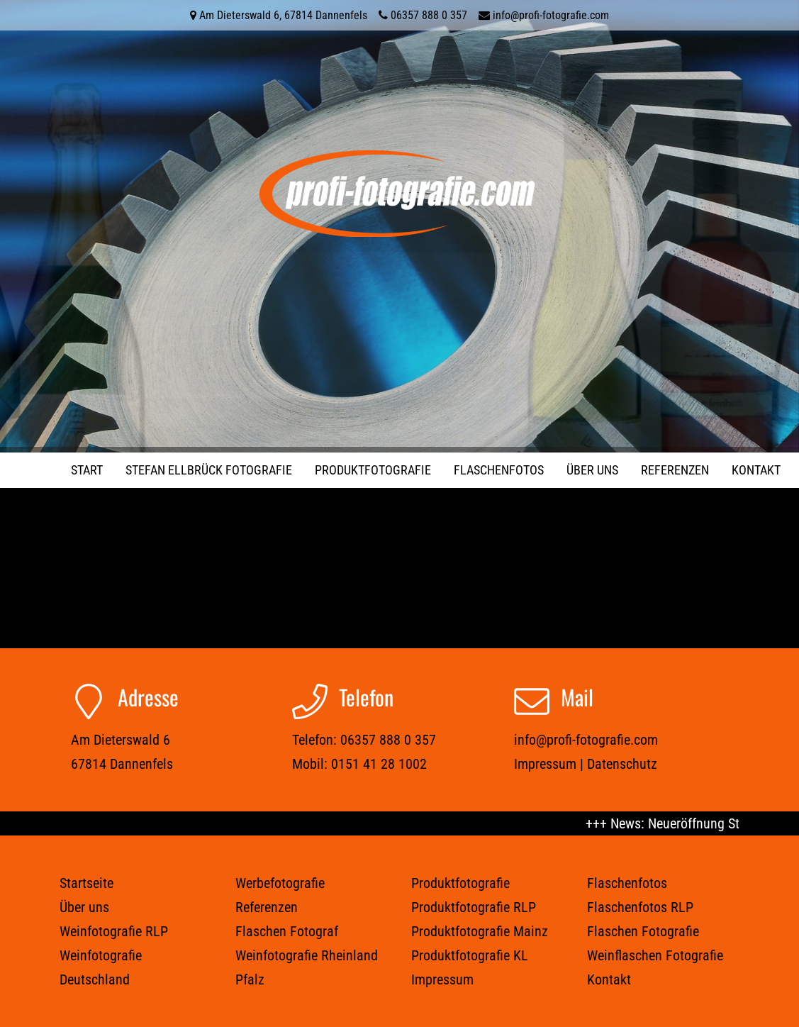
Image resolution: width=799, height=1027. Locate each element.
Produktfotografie (373, 469)
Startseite (86, 883)
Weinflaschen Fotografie (655, 955)
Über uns (592, 469)
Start (87, 469)
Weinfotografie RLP (114, 931)
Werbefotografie (280, 883)
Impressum (545, 763)
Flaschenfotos (499, 469)
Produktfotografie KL (469, 955)
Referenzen (675, 469)
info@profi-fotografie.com (551, 15)
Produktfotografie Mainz (479, 931)
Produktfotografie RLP (473, 907)
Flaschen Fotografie (643, 931)
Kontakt (756, 469)
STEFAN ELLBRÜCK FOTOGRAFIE (208, 469)
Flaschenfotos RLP (640, 907)
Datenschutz (622, 763)
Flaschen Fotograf (286, 931)
